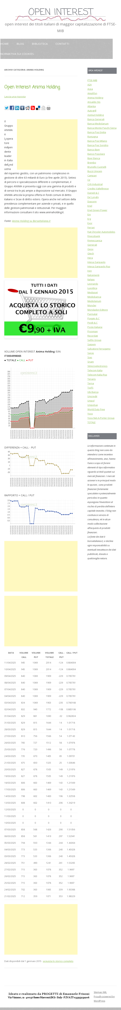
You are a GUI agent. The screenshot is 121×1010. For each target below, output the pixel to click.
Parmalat (92, 314)
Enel (89, 205)
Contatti (62, 43)
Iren (89, 270)
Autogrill (91, 110)
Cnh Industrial (95, 184)
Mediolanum (94, 301)
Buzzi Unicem (94, 171)
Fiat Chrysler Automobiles (101, 231)
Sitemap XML (100, 992)
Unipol (90, 400)
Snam (90, 361)
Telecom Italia (94, 370)
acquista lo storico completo (58, 961)
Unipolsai (92, 405)
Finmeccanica (94, 240)
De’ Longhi (93, 197)
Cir (88, 179)
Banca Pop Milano (97, 141)
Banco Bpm (93, 149)
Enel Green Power (97, 210)
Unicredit (92, 396)
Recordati (92, 335)
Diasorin (92, 201)
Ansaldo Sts (93, 102)
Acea (90, 89)
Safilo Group (94, 340)
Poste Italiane (94, 327)
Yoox (90, 413)
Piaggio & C (93, 318)
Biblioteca (40, 43)
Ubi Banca (92, 392)
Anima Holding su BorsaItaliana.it (31, 221)
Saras (90, 353)
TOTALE (91, 422)
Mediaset (92, 292)
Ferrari (91, 227)
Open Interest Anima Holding (32, 87)
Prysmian (92, 331)
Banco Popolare (96, 153)
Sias (89, 357)
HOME (4, 43)
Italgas (91, 279)
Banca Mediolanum (98, 123)
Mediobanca (94, 296)
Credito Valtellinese (98, 188)
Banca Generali (95, 119)
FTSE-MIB (92, 80)
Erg (89, 218)
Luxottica (92, 288)
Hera (90, 257)
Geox (90, 249)
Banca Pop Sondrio (97, 145)
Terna (90, 383)
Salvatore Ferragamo (99, 348)
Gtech (90, 253)
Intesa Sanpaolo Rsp (98, 266)
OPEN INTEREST (60, 12)
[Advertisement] (47, 144)
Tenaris (91, 379)
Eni (89, 214)
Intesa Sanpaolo (96, 262)
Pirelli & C (92, 322)
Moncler (91, 305)
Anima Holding (95, 97)
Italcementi (93, 275)
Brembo (91, 162)
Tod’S (90, 387)
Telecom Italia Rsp (97, 374)
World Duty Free (96, 409)
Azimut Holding (95, 115)
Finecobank (93, 236)
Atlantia (91, 106)
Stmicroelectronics (97, 366)
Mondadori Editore (97, 309)
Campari (92, 175)
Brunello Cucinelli (96, 166)
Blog (20, 43)
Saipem (91, 344)
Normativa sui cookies (17, 54)
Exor (89, 223)
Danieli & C (93, 192)
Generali (92, 244)
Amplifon (92, 93)
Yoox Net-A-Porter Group (101, 418)
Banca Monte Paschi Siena (101, 128)
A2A (89, 84)
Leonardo (92, 283)
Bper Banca (93, 158)
